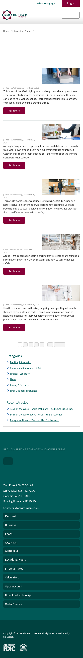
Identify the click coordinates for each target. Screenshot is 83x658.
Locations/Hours (15, 559)
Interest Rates (14, 568)
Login (69, 3)
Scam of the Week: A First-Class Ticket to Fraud (19, 240)
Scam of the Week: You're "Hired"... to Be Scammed (18, 131)
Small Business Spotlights (23, 390)
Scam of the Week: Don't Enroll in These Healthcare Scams (18, 294)
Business (10, 525)
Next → (59, 344)
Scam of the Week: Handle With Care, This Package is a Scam (18, 77)
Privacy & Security (19, 385)
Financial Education (20, 373)
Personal (10, 516)
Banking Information (20, 362)
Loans (9, 533)
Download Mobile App (18, 595)
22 (50, 344)
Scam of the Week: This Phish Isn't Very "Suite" (19, 185)
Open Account (13, 586)
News (13, 379)
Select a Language (46, 3)
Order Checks (13, 604)
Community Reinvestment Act (25, 368)
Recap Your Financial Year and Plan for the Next (34, 420)
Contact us (9, 507)
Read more (14, 110)
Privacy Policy (11, 628)
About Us (11, 542)
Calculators (12, 577)
